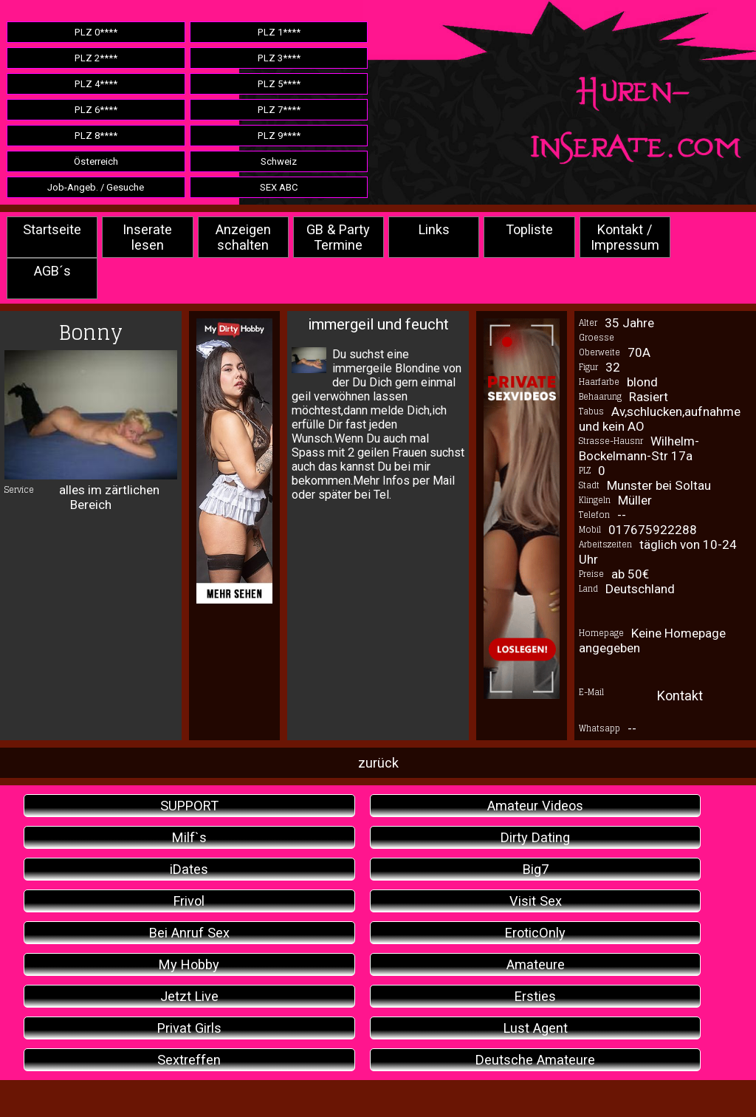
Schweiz (279, 161)
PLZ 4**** (96, 83)
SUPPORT (189, 805)
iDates (189, 869)
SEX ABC (279, 187)
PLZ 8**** (96, 135)
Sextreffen (189, 1060)
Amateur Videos (535, 805)
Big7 (536, 869)
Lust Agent (536, 1028)
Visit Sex (535, 901)
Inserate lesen (147, 237)
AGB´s (52, 271)
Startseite (52, 229)
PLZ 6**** (96, 109)
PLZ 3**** (279, 58)
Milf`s (189, 837)
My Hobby (189, 964)
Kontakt (680, 695)
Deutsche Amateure (535, 1060)
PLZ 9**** (279, 135)
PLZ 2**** (96, 58)
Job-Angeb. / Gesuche (95, 187)
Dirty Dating (535, 837)
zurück (378, 763)
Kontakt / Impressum (625, 237)
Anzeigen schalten (243, 237)
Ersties (535, 996)
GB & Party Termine (338, 237)
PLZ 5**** (279, 83)
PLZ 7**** (279, 109)
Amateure (535, 964)
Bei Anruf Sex (189, 932)
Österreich (96, 161)
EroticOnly (535, 932)
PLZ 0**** (96, 32)
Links (434, 229)
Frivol (189, 901)
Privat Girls (189, 1028)
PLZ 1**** (279, 32)
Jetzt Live (189, 996)
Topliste (529, 229)
